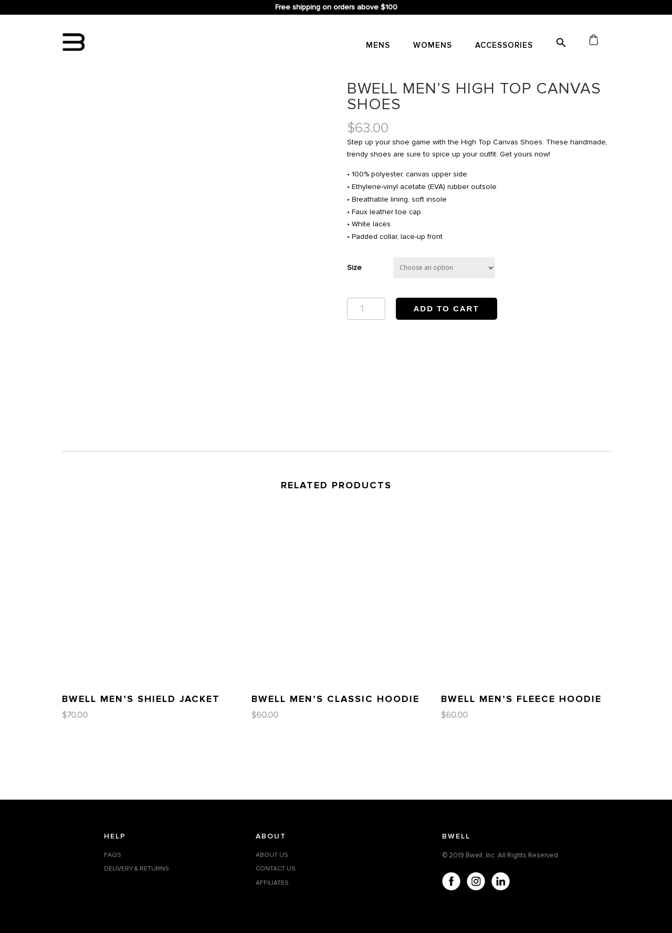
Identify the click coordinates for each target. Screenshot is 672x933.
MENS (378, 45)
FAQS (112, 855)
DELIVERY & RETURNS (136, 869)
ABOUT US (272, 855)
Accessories (504, 45)
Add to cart (446, 308)
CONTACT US (276, 869)
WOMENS (432, 45)
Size (354, 267)
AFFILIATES (272, 883)
